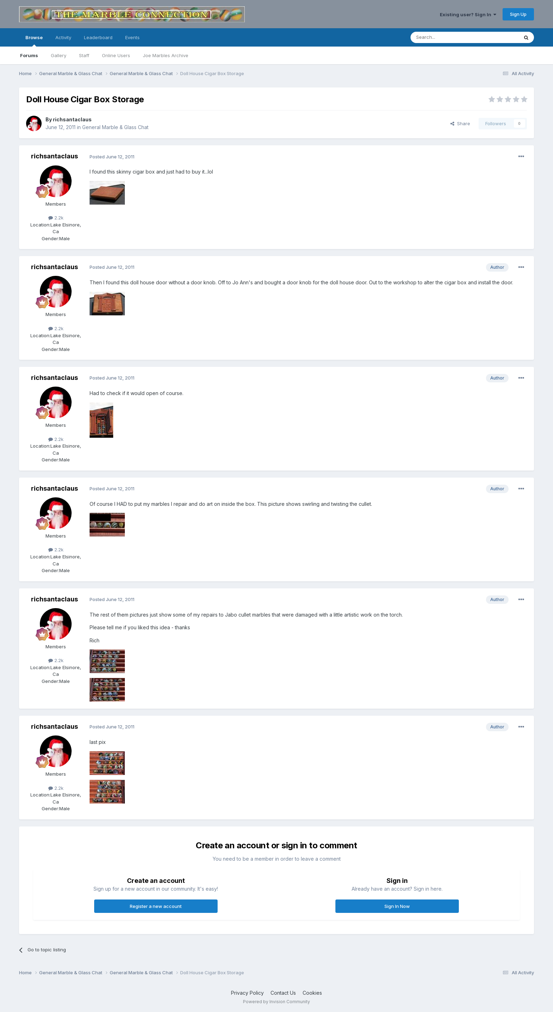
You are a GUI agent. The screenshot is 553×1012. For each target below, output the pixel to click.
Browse (34, 41)
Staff (84, 55)
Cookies (312, 993)
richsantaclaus (72, 119)
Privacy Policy (247, 993)
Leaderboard (98, 37)
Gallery (58, 55)
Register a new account (156, 906)
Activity (63, 37)
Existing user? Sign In (468, 14)
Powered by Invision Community (276, 1001)
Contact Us (283, 993)
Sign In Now (397, 906)
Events (132, 37)
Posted (112, 156)
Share (460, 123)
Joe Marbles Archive (165, 55)
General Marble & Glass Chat (115, 127)
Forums (29, 55)
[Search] (446, 37)
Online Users (116, 55)
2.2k (55, 217)
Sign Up (518, 14)
